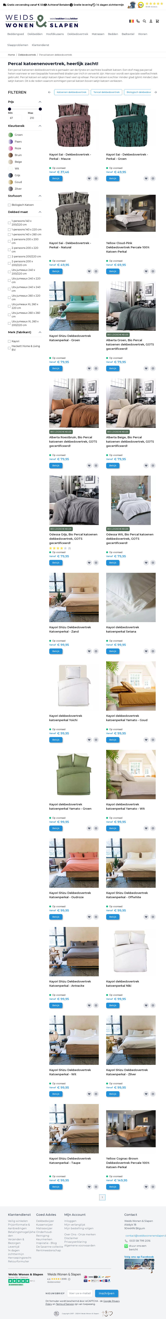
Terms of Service (65, 1304)
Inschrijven (106, 1293)
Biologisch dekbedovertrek (142, 92)
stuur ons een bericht (135, 1247)
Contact (130, 1215)
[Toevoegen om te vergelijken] (96, 178)
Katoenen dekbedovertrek (71, 92)
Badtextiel (128, 34)
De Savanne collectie (49, 1246)
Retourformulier (18, 1261)
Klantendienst (40, 45)
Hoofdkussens (55, 34)
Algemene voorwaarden (79, 1245)
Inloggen (70, 1221)
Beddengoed (15, 34)
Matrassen (98, 34)
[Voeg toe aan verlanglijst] (89, 178)
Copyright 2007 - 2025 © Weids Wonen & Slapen (80, 1314)
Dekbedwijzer (45, 1221)
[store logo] (66, 21)
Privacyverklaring (75, 1241)
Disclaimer (71, 1238)
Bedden (113, 34)
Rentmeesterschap (48, 1250)
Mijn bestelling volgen (79, 1228)
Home (11, 54)
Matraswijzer (44, 1228)
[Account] (151, 21)
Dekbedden (35, 34)
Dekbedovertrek (77, 34)
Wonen (142, 34)
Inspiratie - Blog (46, 1243)
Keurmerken (44, 1239)
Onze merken (87, 1234)
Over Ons (70, 1234)
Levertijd (13, 1246)
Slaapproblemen (17, 45)
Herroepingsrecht (19, 1257)
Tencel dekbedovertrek (106, 92)
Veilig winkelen (18, 1221)
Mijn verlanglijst (74, 1224)
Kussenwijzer (44, 1224)
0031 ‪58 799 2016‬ (139, 1240)
